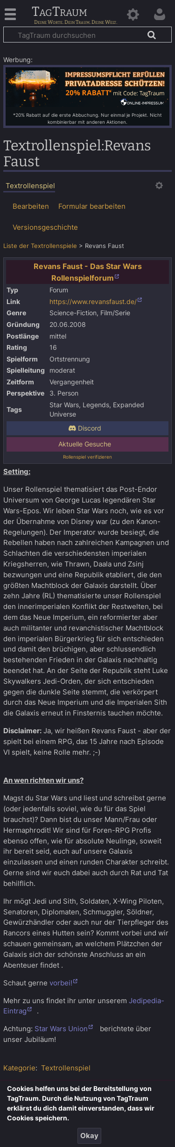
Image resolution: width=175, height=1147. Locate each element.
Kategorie (19, 1067)
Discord (84, 428)
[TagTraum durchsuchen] (87, 34)
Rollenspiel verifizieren (87, 457)
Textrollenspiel (66, 1067)
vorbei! (60, 982)
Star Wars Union (61, 1028)
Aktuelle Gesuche (84, 444)
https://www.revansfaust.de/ (93, 301)
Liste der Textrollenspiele (40, 245)
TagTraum (59, 12)
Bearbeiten (31, 206)
